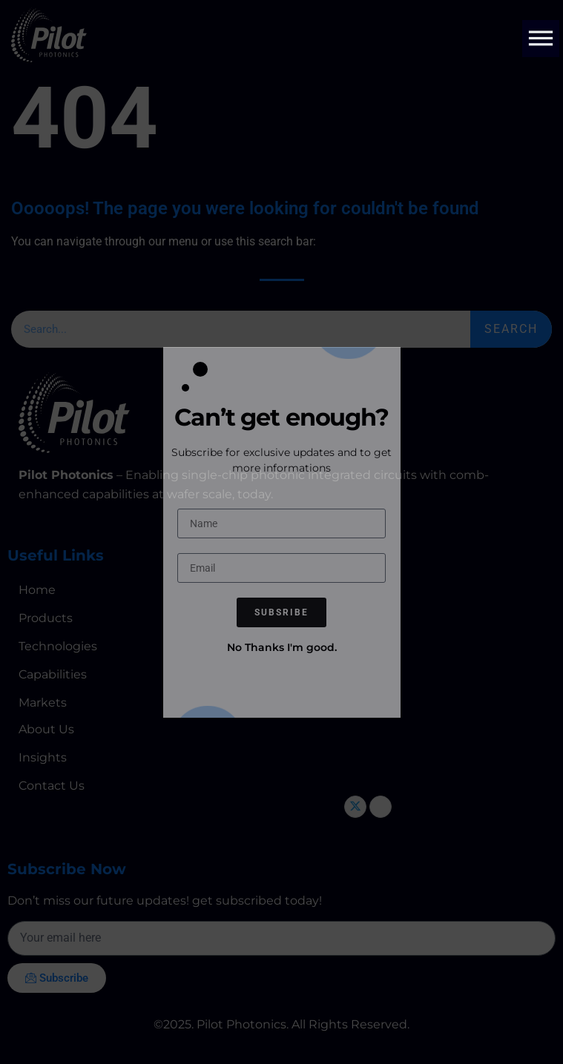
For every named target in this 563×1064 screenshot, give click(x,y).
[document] (281, 532)
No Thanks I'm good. (282, 647)
